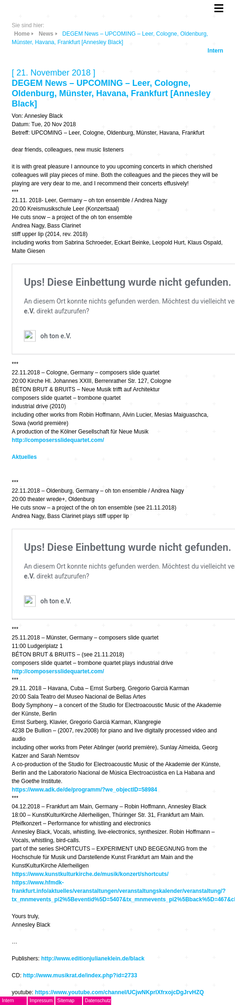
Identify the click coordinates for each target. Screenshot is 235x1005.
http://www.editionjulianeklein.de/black (92, 958)
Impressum (41, 1000)
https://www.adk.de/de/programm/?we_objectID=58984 (84, 789)
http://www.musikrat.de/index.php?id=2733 (80, 975)
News (45, 33)
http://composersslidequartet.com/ (58, 440)
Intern (215, 50)
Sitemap (66, 1000)
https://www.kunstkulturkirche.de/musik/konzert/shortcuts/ (90, 874)
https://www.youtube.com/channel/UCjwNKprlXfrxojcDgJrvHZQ (119, 992)
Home (22, 33)
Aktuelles (24, 457)
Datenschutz (98, 1000)
